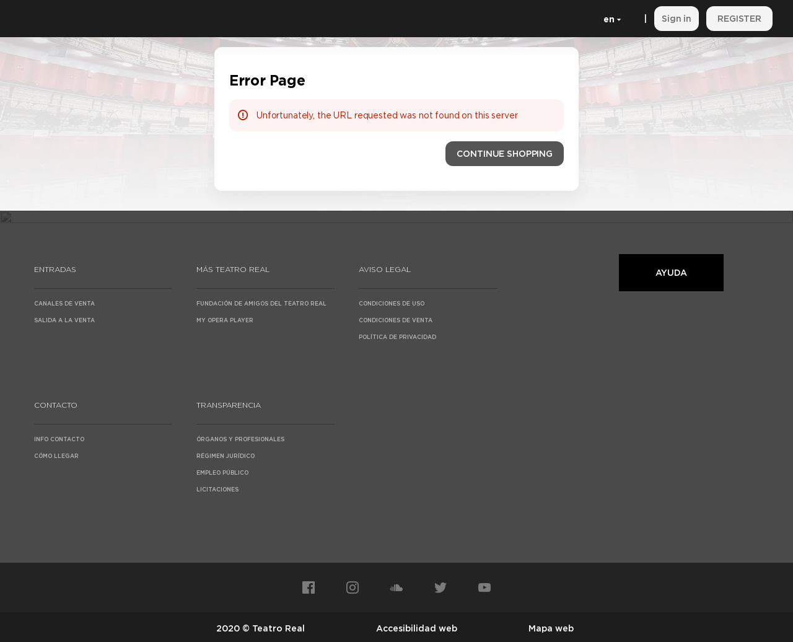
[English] (610, 18)
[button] (504, 153)
